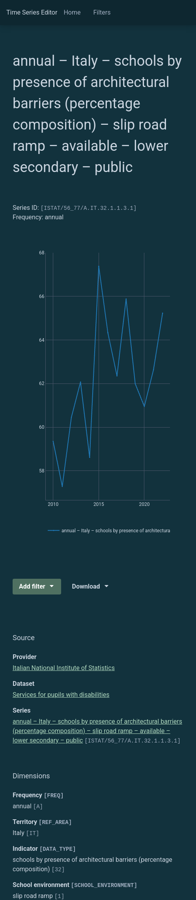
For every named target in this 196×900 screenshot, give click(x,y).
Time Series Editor (31, 12)
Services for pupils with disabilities (61, 694)
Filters (101, 12)
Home (71, 12)
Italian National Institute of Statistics (64, 668)
